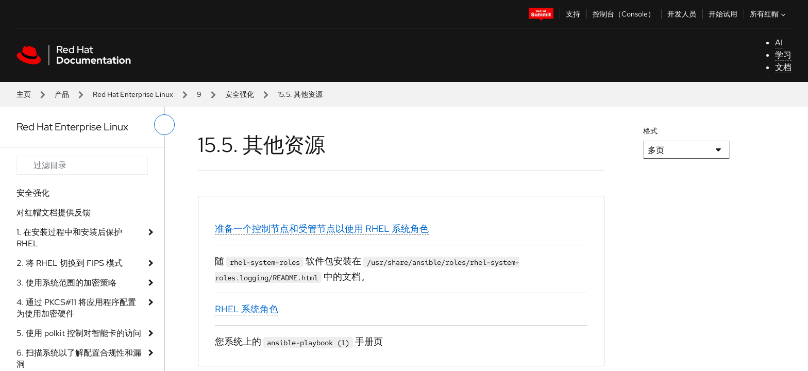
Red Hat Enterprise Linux (133, 94)
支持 (573, 14)
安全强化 (239, 94)
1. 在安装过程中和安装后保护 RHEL (69, 238)
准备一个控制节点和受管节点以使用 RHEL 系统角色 (322, 228)
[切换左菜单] (164, 124)
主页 (23, 94)
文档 (783, 67)
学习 (783, 54)
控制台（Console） (624, 14)
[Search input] (82, 165)
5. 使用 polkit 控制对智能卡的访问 (78, 333)
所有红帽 (769, 14)
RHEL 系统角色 (246, 309)
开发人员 (681, 14)
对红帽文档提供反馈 (53, 212)
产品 (62, 94)
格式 (650, 131)
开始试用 (723, 14)
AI (779, 42)
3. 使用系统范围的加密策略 (66, 282)
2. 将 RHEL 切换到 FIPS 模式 (69, 263)
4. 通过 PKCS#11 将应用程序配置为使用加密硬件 (76, 308)
